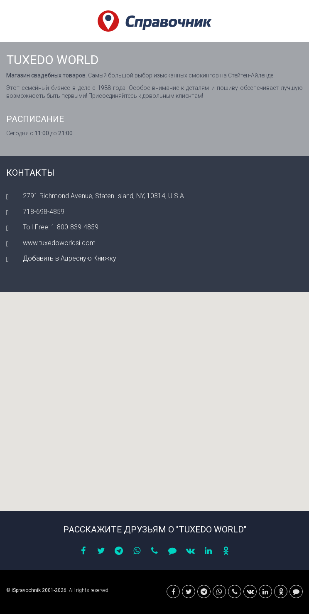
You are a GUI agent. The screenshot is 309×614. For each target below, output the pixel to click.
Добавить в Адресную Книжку (69, 258)
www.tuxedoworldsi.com (59, 243)
